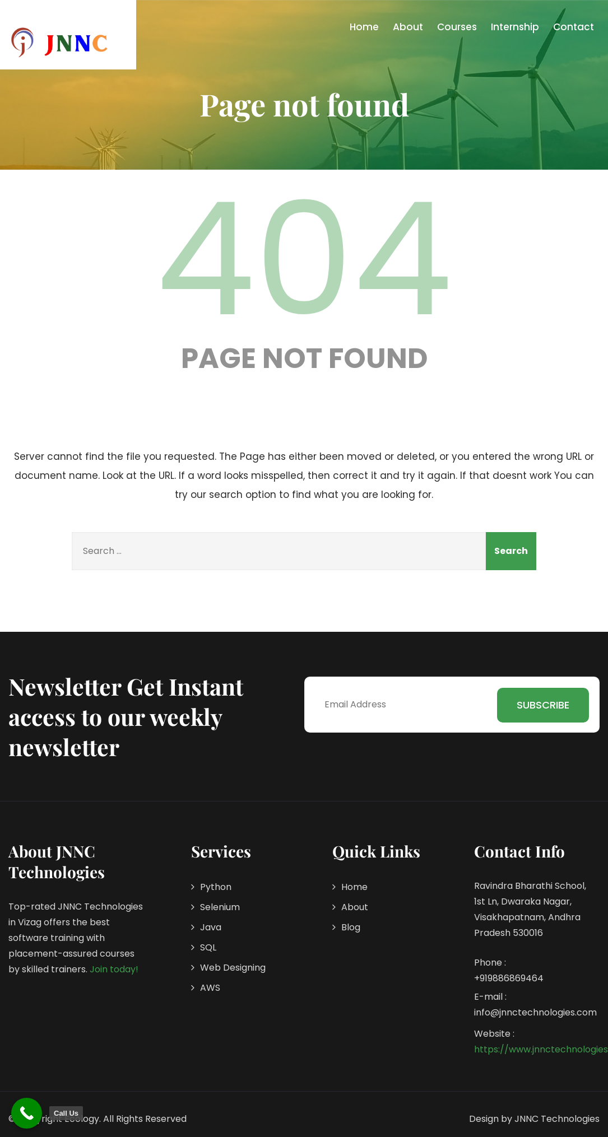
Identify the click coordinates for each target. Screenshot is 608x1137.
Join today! (114, 969)
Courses (457, 27)
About (408, 27)
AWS (210, 987)
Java (210, 927)
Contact (573, 27)
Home (364, 27)
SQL (208, 947)
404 (304, 259)
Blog (350, 927)
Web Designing (233, 967)
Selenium (220, 907)
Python (215, 886)
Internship (515, 27)
